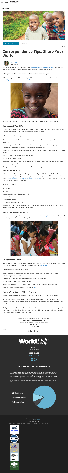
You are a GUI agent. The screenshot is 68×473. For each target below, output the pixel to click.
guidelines (43, 265)
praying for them (47, 216)
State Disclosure (37, 419)
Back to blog (5, 8)
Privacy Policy (30, 419)
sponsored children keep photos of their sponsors (23, 178)
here (34, 287)
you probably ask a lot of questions (43, 67)
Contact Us (34, 356)
